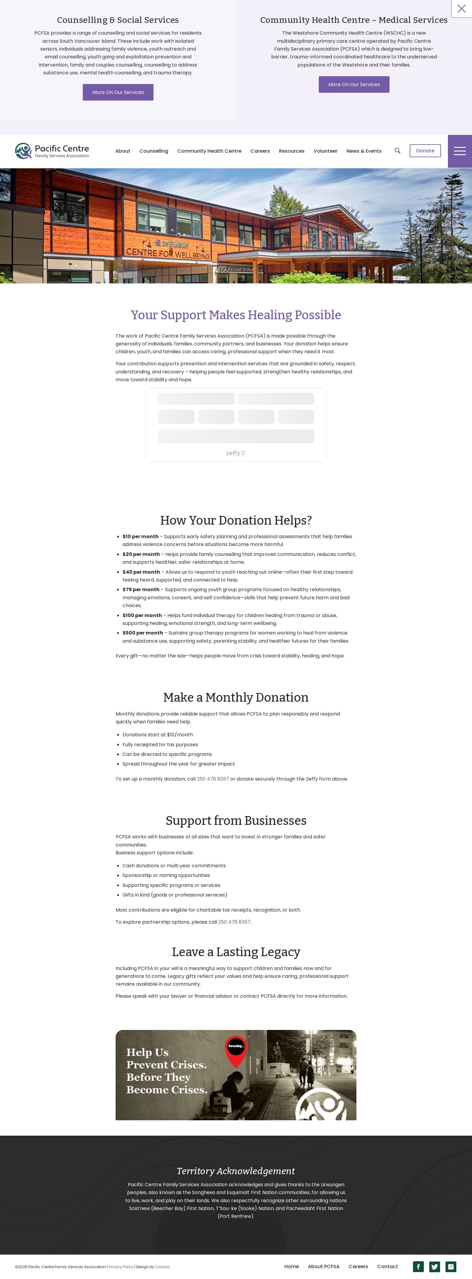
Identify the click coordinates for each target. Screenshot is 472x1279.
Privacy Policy (121, 1266)
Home (291, 1266)
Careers (358, 1266)
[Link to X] (434, 1266)
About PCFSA (324, 1266)
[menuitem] (425, 151)
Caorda (162, 1266)
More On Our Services (118, 92)
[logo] (52, 151)
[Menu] (460, 151)
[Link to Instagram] (451, 1266)
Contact (387, 1266)
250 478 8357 (213, 778)
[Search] (397, 151)
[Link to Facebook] (418, 1266)
